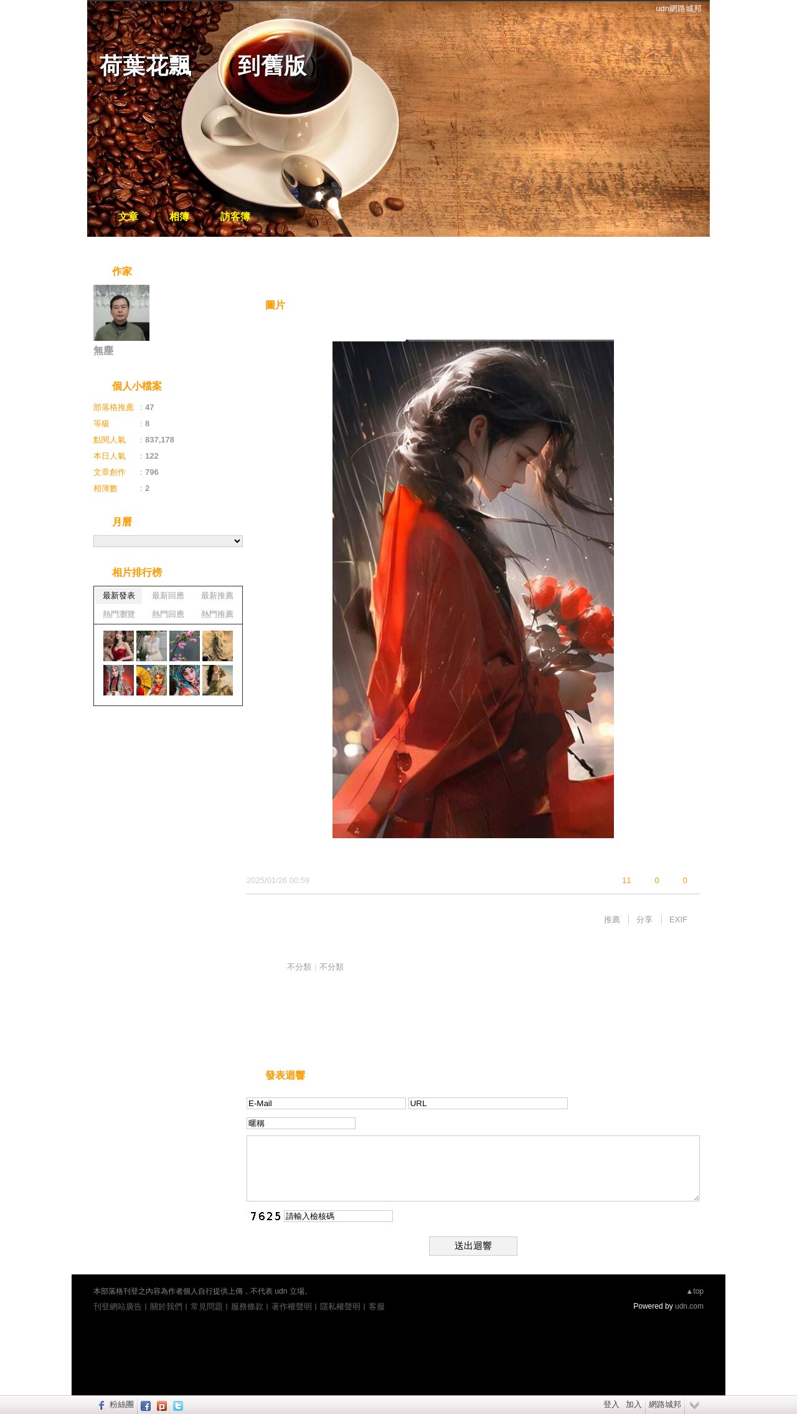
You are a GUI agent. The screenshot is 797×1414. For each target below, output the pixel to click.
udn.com (689, 1306)
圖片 (275, 305)
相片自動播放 (283, 272)
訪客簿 (235, 216)
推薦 (612, 919)
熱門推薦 (217, 614)
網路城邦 (665, 1404)
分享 (644, 919)
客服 (377, 1306)
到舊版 (272, 66)
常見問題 (207, 1306)
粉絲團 (122, 1404)
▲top (695, 1291)
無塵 (103, 350)
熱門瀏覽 (119, 614)
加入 (634, 1404)
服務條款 (247, 1306)
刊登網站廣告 (117, 1306)
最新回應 (168, 595)
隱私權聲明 (340, 1306)
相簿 (179, 216)
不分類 (299, 967)
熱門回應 (168, 614)
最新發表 (119, 595)
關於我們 (166, 1306)
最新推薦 (217, 595)
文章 (128, 216)
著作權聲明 (291, 1306)
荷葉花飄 (146, 66)
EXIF (678, 919)
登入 (611, 1404)
